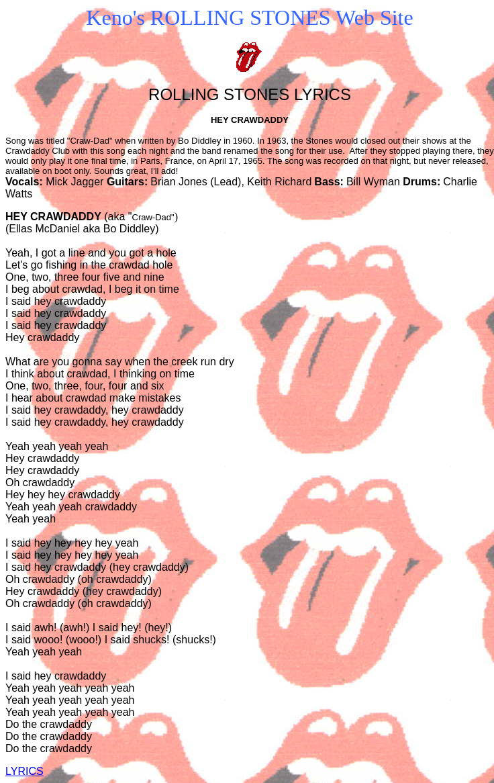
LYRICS (24, 771)
